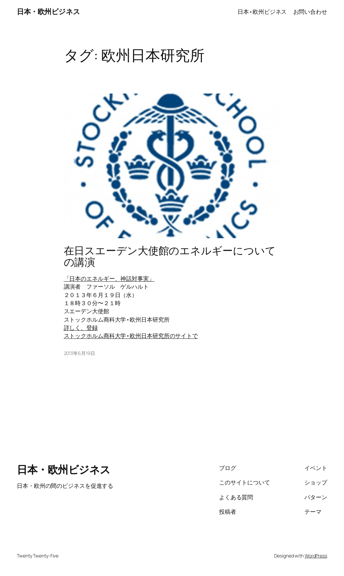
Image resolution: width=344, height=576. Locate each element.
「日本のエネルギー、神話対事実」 (109, 278)
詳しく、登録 (81, 327)
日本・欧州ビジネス (48, 11)
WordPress (316, 555)
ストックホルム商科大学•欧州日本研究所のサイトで (131, 335)
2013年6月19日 (79, 353)
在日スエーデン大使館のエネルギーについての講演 (170, 256)
